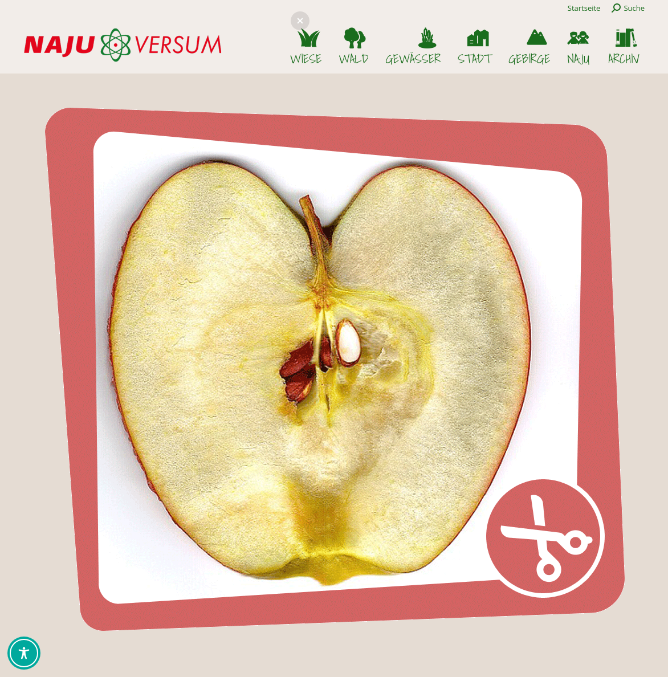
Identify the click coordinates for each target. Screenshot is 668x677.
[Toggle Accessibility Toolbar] (24, 653)
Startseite (584, 8)
